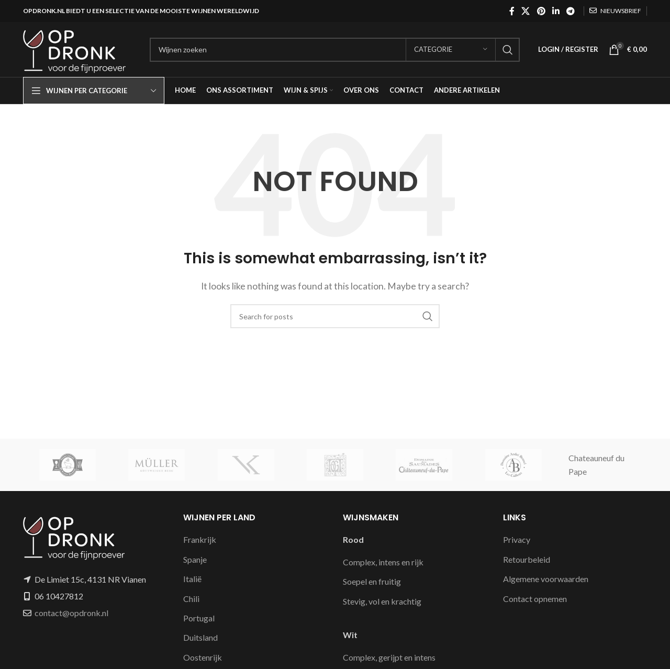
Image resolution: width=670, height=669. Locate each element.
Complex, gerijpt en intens (389, 657)
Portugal (199, 618)
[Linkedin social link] (556, 11)
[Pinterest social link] (541, 11)
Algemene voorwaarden (545, 579)
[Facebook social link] (512, 11)
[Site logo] (81, 48)
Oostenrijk (202, 657)
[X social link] (525, 11)
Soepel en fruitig (372, 581)
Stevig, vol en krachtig (382, 601)
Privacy (516, 539)
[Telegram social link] (570, 11)
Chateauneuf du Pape (596, 464)
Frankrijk (199, 539)
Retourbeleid (526, 559)
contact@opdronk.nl (71, 613)
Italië (192, 579)
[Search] (335, 50)
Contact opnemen (535, 599)
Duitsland (200, 637)
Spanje (195, 559)
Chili (191, 599)
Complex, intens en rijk (383, 562)
